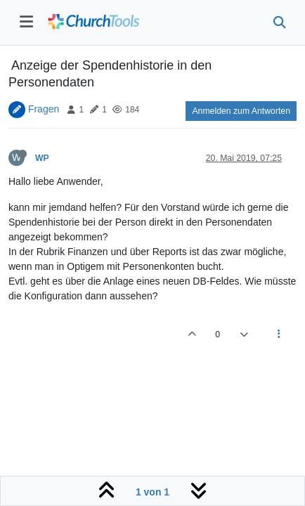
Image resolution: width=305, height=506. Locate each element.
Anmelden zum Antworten (241, 111)
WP (42, 158)
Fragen (43, 109)
